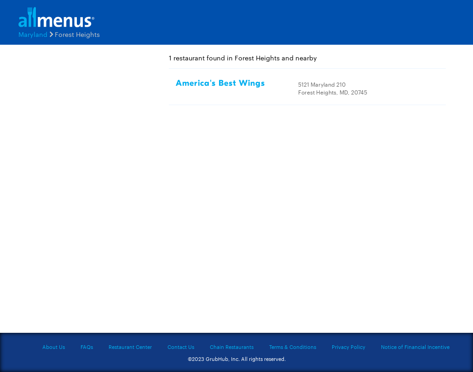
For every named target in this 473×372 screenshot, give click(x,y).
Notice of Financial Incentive (415, 346)
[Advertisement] (82, 192)
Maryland (32, 34)
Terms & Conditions (292, 346)
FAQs (87, 346)
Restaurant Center (130, 346)
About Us (53, 346)
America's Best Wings (220, 83)
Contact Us (180, 346)
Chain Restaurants (232, 346)
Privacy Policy (348, 346)
